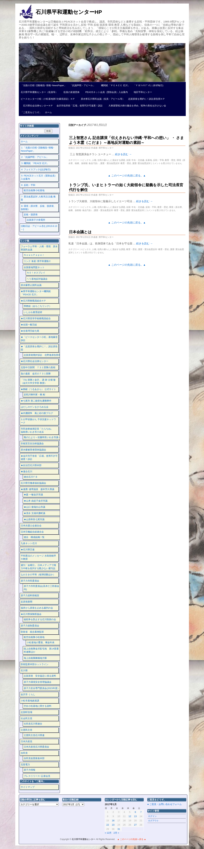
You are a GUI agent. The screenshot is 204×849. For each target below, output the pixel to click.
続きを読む (123, 154)
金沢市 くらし (28, 694)
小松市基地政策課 (30, 700)
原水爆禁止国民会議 (31, 285)
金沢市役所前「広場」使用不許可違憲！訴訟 (80, 105)
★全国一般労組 (29, 324)
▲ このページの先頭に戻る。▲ (127, 175)
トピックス (85, 160)
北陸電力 (25, 764)
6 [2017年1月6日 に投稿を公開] (135, 812)
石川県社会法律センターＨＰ (37, 105)
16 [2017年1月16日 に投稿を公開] (113, 820)
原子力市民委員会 (30, 580)
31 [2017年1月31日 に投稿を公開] (119, 829)
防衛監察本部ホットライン (34, 664)
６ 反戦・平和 (28, 185)
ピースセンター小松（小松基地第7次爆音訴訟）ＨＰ (48, 99)
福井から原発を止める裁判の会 (37, 608)
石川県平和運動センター (84, 839)
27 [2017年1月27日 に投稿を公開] (135, 824)
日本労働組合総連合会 (32, 531)
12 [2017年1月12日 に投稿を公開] (129, 816)
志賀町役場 (26, 712)
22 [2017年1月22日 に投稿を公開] (107, 824)
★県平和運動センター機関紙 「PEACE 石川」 (36, 293)
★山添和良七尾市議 (34, 519)
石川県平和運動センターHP (69, 12)
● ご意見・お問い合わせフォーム (164, 804)
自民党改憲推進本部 (34, 758)
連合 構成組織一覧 (34, 537)
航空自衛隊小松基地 (34, 190)
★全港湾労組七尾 (30, 331)
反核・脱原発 (31, 214)
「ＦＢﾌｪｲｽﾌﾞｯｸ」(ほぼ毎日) (148, 85)
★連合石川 (26, 471)
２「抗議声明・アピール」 (34, 157)
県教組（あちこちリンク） (37, 306)
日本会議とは (80, 232)
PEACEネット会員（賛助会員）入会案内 (105, 92)
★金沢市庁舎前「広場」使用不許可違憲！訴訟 (39, 457)
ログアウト (153, 820)
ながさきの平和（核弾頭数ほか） (38, 574)
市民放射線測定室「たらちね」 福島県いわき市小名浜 (39, 430)
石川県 (24, 670)
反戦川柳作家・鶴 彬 (34, 394)
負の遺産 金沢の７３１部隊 (36, 373)
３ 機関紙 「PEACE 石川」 (35, 163)
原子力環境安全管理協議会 (37, 682)
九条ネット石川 (29, 543)
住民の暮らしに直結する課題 (111, 160)
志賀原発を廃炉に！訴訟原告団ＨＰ (146, 99)
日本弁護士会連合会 (31, 525)
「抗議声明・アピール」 (82, 85)
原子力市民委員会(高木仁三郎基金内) (41, 588)
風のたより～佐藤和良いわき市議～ (42, 437)
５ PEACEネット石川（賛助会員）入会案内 (39, 177)
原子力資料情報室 (30, 595)
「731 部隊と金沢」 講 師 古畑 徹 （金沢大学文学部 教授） (38, 381)
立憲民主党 (26, 730)
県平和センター (106, 148)
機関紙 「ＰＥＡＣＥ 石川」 (114, 85)
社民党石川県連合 (33, 723)
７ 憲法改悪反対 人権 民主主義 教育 (38, 198)
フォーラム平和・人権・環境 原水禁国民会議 (39, 248)
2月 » (116, 832)
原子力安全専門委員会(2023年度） (42, 688)
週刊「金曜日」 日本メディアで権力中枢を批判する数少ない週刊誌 (38, 567)
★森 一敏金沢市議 (33, 494)
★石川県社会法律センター (34, 361)
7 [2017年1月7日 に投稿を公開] (140, 812)
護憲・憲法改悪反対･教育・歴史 (115, 163)
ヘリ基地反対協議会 (37, 279)
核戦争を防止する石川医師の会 (40, 619)
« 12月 (108, 832)
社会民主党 (26, 718)
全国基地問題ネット (34, 267)
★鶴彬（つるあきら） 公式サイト (38, 389)
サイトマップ (28, 787)
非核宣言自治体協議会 (32, 443)
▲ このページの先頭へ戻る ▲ (131, 839)
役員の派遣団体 (70, 92)
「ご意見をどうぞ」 (31, 112)
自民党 (24, 753)
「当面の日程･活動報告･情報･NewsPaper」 (43, 85)
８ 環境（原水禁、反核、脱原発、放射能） (38, 208)
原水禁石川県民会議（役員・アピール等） (102, 99)
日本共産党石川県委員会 (36, 746)
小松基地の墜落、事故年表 (40, 642)
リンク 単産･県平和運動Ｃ (37, 261)
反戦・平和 (158, 160)
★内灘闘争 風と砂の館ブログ (37, 413)
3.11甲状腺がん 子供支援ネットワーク (38, 421)
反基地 (149, 160)
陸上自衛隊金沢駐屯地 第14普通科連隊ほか (41, 650)
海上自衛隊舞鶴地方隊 (35, 658)
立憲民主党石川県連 (34, 735)
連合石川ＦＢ (31, 476)
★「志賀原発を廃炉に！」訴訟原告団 (39, 348)
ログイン (152, 816)
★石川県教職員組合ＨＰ (33, 300)
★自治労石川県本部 (31, 465)
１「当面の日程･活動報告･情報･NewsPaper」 (37, 149)
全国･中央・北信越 (135, 160)
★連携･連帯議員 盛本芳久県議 (37, 489)
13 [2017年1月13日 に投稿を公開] (135, 816)
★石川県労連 (28, 549)
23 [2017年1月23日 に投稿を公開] (113, 824)
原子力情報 (29, 769)
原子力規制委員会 (30, 625)
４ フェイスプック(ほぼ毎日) (36, 169)
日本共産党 (26, 741)
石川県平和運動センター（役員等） (39, 92)
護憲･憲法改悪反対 (141, 163)
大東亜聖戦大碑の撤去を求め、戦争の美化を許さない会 (136, 105)
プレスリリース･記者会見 (37, 776)
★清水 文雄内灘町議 (34, 513)
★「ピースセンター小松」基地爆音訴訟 (39, 339)
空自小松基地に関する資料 (37, 706)
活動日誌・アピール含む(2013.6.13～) (39, 228)
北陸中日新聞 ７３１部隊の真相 (38, 367)
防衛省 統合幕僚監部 (32, 631)
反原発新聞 (26, 601)
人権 (94, 160)
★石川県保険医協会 (31, 614)
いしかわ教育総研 (33, 312)
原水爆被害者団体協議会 (33, 449)
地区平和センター (141, 92)
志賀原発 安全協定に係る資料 (40, 675)
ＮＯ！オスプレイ (36, 272)
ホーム (48, 112)
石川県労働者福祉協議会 (33, 483)
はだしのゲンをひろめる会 (34, 407)
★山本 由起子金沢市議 (35, 500)
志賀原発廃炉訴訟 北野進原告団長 (42, 355)
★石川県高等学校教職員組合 (36, 318)
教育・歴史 (170, 160)
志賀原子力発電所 (36, 220)
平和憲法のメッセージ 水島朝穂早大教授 (38, 557)
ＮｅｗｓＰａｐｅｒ (34, 255)
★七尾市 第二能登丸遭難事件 (36, 400)
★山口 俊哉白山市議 (34, 507)
